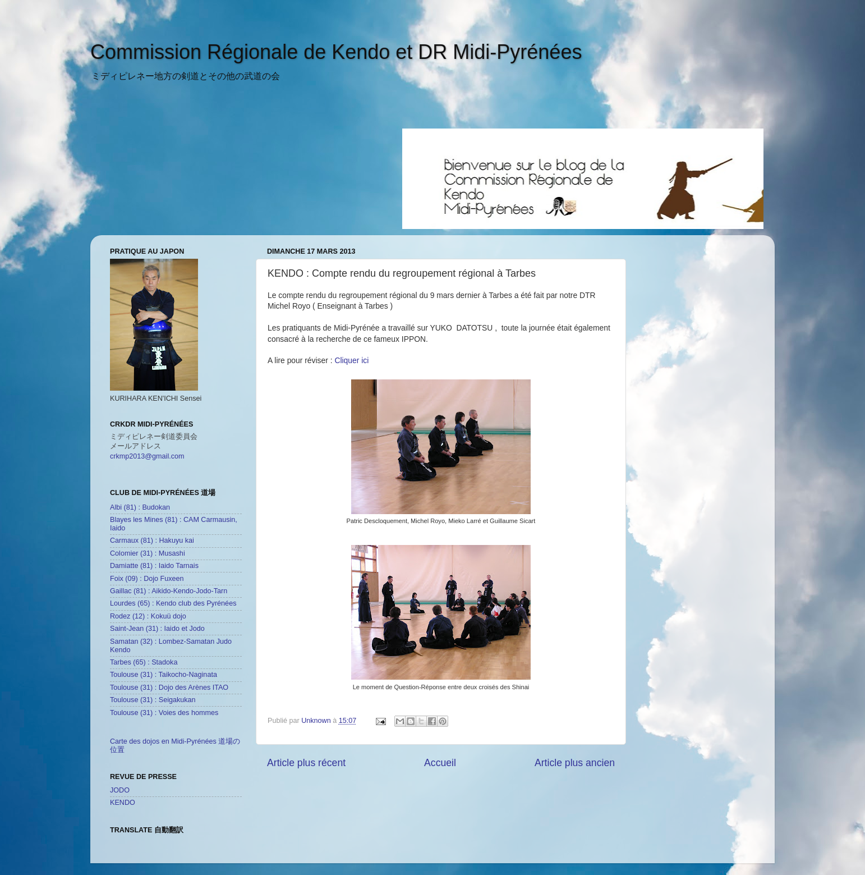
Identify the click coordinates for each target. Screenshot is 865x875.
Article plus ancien (575, 762)
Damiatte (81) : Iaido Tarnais (154, 566)
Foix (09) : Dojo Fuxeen (147, 579)
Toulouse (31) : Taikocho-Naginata (163, 675)
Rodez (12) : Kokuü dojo (148, 616)
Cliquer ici (351, 360)
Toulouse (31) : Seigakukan (153, 700)
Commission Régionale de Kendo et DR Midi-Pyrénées (336, 51)
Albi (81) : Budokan (140, 507)
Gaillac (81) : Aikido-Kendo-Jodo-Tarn (168, 591)
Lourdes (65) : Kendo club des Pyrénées (173, 603)
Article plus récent (306, 762)
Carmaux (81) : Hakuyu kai (152, 540)
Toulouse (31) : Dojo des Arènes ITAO (169, 687)
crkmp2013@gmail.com (147, 456)
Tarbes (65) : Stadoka (143, 662)
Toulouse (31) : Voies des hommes (164, 713)
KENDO (122, 803)
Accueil (440, 762)
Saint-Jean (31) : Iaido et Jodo (157, 629)
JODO (120, 790)
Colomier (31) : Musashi (147, 553)
